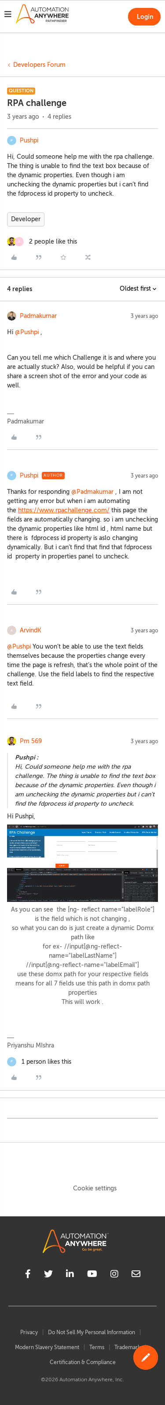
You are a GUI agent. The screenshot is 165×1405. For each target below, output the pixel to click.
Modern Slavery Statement (47, 1347)
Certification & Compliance (83, 1362)
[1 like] (39, 1061)
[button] (7, 15)
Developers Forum (39, 65)
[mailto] (136, 1275)
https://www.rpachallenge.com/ (64, 510)
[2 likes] (42, 241)
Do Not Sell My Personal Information (91, 1332)
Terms (96, 1347)
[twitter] (48, 1275)
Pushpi (29, 140)
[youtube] (92, 1275)
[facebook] (28, 1275)
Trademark (127, 1347)
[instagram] (114, 1275)
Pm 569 (31, 741)
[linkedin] (70, 1275)
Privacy (29, 1332)
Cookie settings (95, 1188)
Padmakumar (38, 316)
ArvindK (30, 630)
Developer (25, 219)
